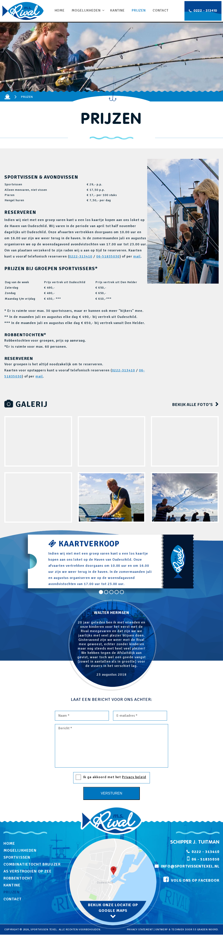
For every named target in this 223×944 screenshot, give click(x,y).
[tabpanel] (111, 645)
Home (60, 10)
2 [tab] (106, 592)
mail (137, 256)
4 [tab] (117, 592)
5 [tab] (122, 592)
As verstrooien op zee (27, 871)
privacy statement (140, 929)
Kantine (117, 10)
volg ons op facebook (195, 880)
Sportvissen (16, 857)
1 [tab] (101, 592)
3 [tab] (111, 592)
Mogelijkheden (86, 10)
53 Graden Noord (205, 929)
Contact (160, 10)
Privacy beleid (134, 777)
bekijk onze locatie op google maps (113, 907)
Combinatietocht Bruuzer (32, 864)
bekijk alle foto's (192, 404)
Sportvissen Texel (43, 929)
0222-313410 (80, 256)
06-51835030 (108, 256)
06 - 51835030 (205, 859)
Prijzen (138, 10)
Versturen (111, 793)
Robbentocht (17, 878)
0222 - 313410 (205, 11)
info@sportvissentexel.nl (190, 866)
